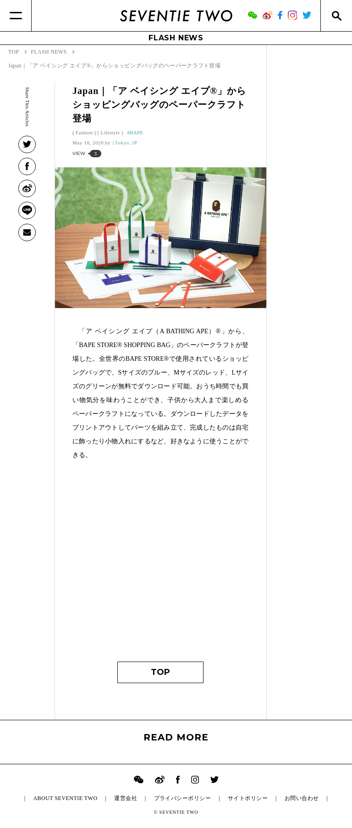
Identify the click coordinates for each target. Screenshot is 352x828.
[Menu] (16, 15)
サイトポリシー (248, 798)
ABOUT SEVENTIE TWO (65, 798)
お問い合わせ (302, 798)
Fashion (84, 132)
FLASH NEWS (176, 37)
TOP (160, 672)
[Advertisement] (160, 565)
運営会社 (125, 798)
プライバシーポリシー (182, 798)
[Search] (336, 15)
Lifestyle (110, 132)
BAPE (136, 132)
